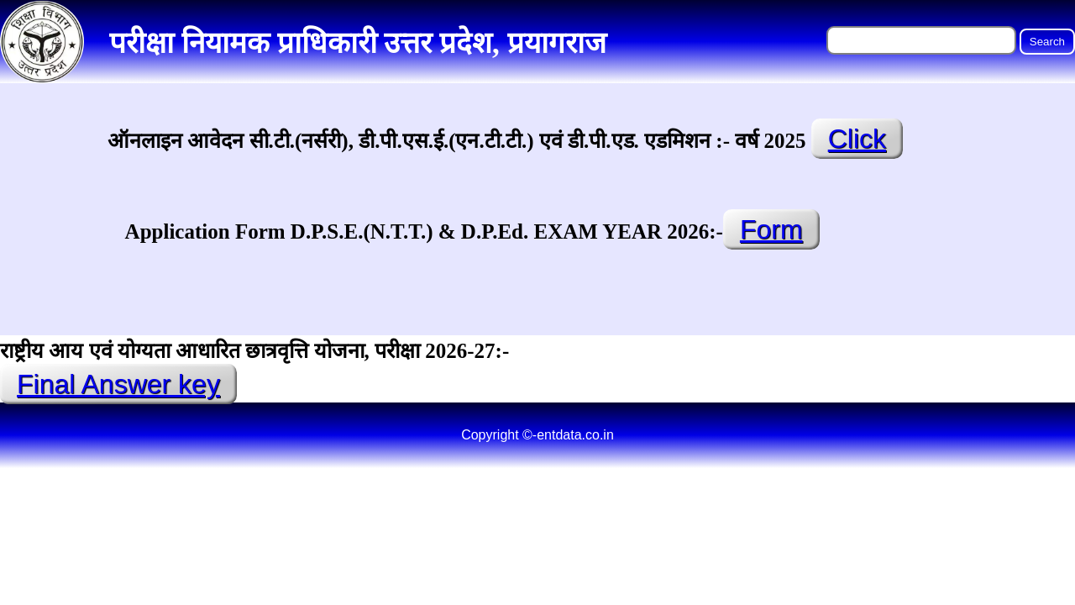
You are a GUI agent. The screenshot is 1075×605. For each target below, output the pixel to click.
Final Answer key (118, 384)
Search (1047, 41)
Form (771, 229)
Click (857, 139)
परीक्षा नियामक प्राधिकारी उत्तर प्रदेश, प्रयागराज (357, 43)
